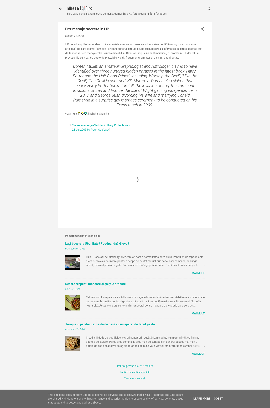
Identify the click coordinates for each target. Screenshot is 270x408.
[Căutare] (209, 9)
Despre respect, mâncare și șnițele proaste (95, 284)
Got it (218, 398)
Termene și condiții (135, 378)
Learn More (201, 398)
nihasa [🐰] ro (79, 8)
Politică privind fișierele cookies (135, 365)
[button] (203, 29)
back (106, 129)
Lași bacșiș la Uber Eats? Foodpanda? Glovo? (97, 243)
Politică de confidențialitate (135, 372)
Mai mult (198, 273)
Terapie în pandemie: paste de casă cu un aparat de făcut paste (110, 324)
